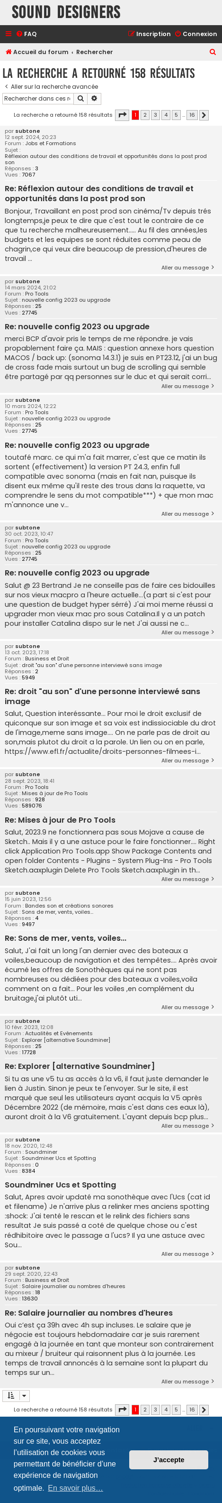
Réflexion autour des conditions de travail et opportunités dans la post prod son (106, 159)
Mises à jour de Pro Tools (55, 793)
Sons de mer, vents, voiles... (57, 912)
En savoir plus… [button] (75, 1488)
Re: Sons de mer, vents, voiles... (65, 939)
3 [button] (155, 115)
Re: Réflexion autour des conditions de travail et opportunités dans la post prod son (99, 194)
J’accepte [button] (169, 1460)
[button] (122, 115)
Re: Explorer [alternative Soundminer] (80, 1067)
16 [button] (192, 115)
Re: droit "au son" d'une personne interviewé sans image (102, 696)
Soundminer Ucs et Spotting (59, 1158)
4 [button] (166, 115)
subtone (27, 131)
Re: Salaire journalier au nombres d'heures (89, 1313)
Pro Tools (37, 294)
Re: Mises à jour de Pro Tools (60, 821)
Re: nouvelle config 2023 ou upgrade (77, 327)
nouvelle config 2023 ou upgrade (66, 300)
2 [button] (145, 115)
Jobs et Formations (50, 143)
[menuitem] (26, 34)
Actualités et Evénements (59, 1033)
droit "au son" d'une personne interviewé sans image (92, 665)
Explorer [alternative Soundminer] (66, 1040)
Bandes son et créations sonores (69, 906)
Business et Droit (47, 659)
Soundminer (41, 1152)
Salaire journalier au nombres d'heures (73, 1286)
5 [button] (176, 115)
